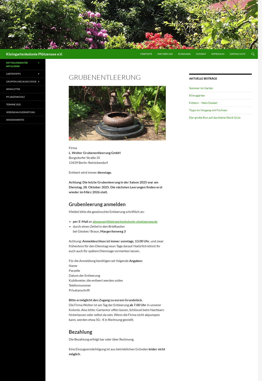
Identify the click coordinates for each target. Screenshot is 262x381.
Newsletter (13, 89)
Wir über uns (165, 54)
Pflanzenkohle (15, 97)
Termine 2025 (13, 104)
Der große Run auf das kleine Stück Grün (215, 117)
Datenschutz (237, 54)
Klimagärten (197, 95)
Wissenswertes (15, 119)
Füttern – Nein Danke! (203, 103)
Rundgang (184, 54)
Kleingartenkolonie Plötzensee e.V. (34, 54)
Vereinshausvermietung (20, 112)
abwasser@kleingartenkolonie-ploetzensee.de (125, 221)
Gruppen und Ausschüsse (21, 81)
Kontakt (201, 54)
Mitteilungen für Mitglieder (17, 64)
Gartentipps (13, 73)
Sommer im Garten (201, 88)
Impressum (217, 54)
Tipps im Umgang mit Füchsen (208, 110)
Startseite (146, 54)
